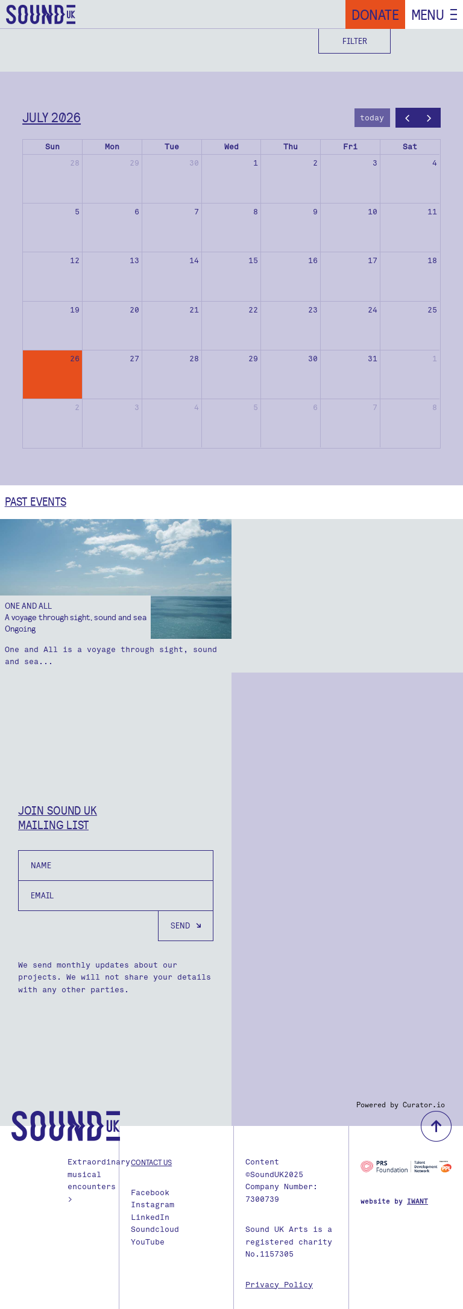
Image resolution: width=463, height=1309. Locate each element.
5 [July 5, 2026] (77, 212)
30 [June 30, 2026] (194, 163)
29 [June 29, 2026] (134, 163)
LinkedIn (150, 1217)
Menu (427, 14)
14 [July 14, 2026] (194, 260)
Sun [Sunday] (52, 146)
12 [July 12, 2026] (75, 260)
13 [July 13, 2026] (134, 260)
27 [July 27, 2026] (134, 358)
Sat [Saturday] (410, 146)
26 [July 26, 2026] (75, 358)
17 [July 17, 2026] (372, 260)
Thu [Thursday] (290, 146)
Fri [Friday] (350, 146)
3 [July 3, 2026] (375, 163)
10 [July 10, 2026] (372, 212)
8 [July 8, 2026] (255, 212)
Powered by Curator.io (400, 1105)
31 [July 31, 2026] (372, 358)
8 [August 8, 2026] (434, 407)
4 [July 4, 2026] (434, 163)
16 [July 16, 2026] (313, 260)
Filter (354, 41)
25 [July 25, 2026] (432, 310)
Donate (375, 14)
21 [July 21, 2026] (194, 310)
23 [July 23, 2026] (313, 310)
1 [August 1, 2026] (434, 358)
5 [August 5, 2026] (255, 407)
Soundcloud (155, 1229)
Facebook (150, 1192)
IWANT (417, 1201)
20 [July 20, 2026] (134, 310)
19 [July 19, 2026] (75, 310)
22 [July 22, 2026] (253, 310)
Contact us (151, 1162)
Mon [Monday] (112, 146)
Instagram (152, 1204)
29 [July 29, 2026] (253, 358)
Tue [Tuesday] (172, 146)
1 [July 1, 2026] (255, 163)
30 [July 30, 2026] (313, 358)
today (372, 118)
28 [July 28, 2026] (194, 358)
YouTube (148, 1242)
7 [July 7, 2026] (196, 212)
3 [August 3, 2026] (136, 407)
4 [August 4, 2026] (196, 407)
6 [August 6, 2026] (315, 407)
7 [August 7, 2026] (375, 407)
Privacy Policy (279, 1284)
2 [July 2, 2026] (315, 163)
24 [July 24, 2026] (372, 310)
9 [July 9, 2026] (315, 212)
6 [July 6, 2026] (136, 212)
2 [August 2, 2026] (77, 407)
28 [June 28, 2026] (75, 163)
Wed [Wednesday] (231, 146)
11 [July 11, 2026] (432, 212)
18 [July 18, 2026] (432, 260)
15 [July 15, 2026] (253, 260)
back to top (436, 1126)
